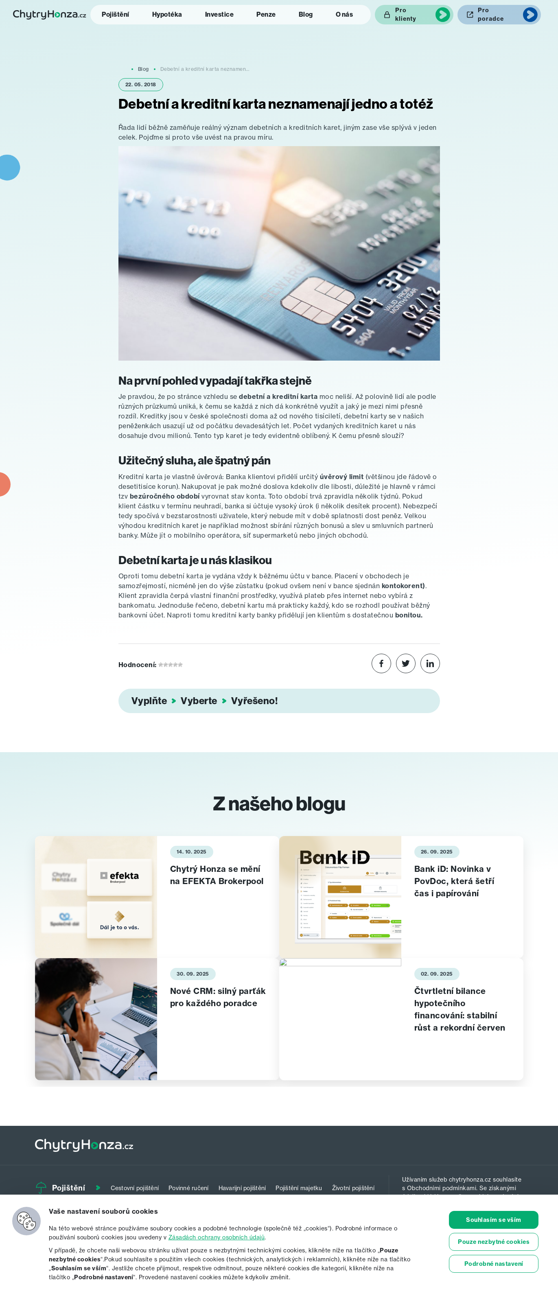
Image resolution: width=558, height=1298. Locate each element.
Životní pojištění (353, 1187)
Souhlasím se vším (493, 1220)
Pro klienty (405, 14)
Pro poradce (491, 14)
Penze (266, 14)
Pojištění (115, 14)
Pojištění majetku (299, 1187)
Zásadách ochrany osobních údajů (216, 1237)
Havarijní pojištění (242, 1187)
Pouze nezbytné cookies (494, 1241)
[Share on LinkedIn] (430, 665)
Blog (306, 14)
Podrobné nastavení (493, 1263)
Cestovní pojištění (135, 1187)
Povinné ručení (188, 1187)
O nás (344, 14)
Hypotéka (167, 14)
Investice (219, 14)
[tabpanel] (157, 897)
